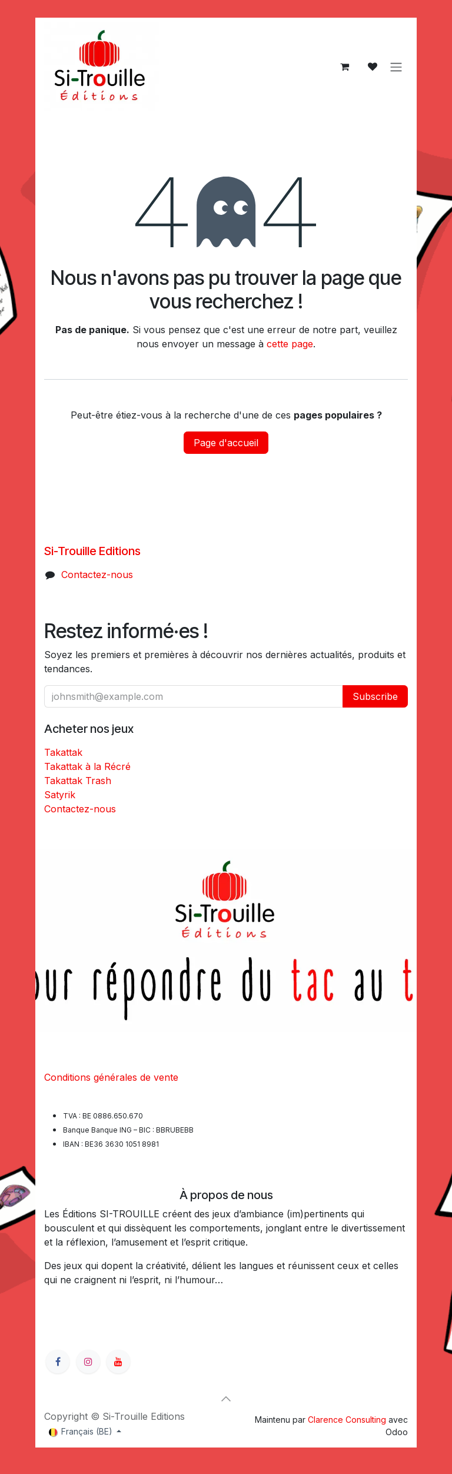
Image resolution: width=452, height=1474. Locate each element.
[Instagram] (88, 1361)
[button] (226, 1399)
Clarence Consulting (347, 1420)
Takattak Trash (77, 780)
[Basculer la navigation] (396, 66)
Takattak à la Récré (87, 766)
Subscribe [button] (375, 696)
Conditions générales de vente (111, 1077)
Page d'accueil (226, 443)
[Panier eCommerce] (344, 66)
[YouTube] (118, 1361)
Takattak (63, 752)
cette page (290, 344)
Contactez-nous (97, 574)
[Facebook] (57, 1361)
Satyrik (59, 795)
